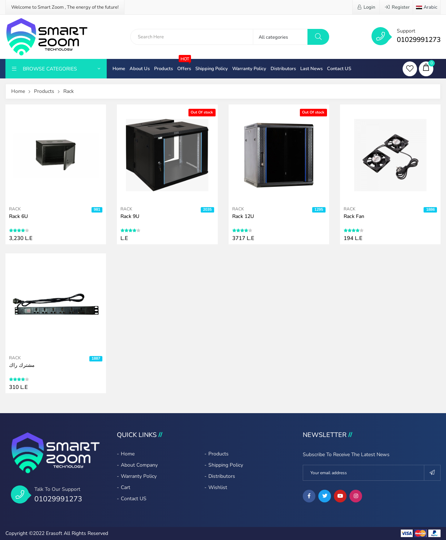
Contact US (339, 68)
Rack (68, 91)
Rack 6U (18, 216)
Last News (311, 68)
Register (397, 7)
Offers (184, 65)
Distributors (283, 68)
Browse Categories (56, 68)
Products (163, 68)
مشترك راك (22, 365)
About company (139, 465)
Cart (125, 487)
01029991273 (419, 39)
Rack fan (354, 216)
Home (118, 68)
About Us (139, 68)
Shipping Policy (211, 68)
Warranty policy (249, 68)
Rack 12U (243, 216)
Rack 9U (129, 216)
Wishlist (217, 487)
